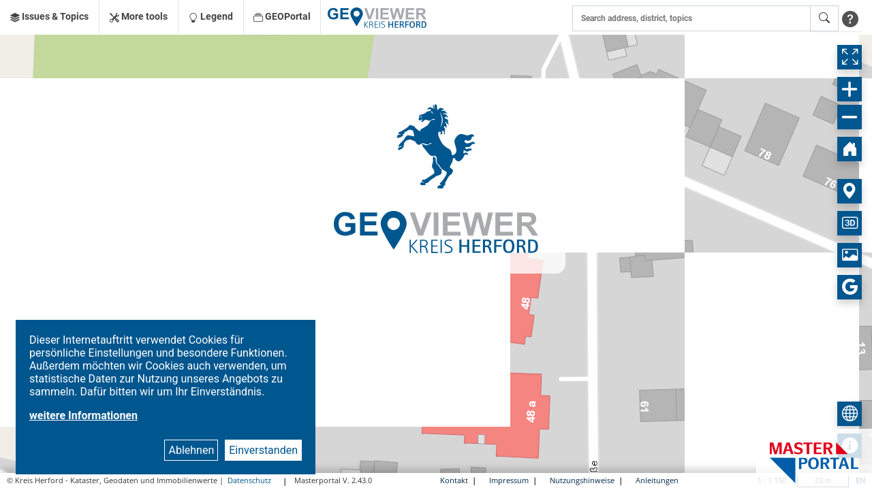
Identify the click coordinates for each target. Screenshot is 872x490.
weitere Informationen (83, 415)
